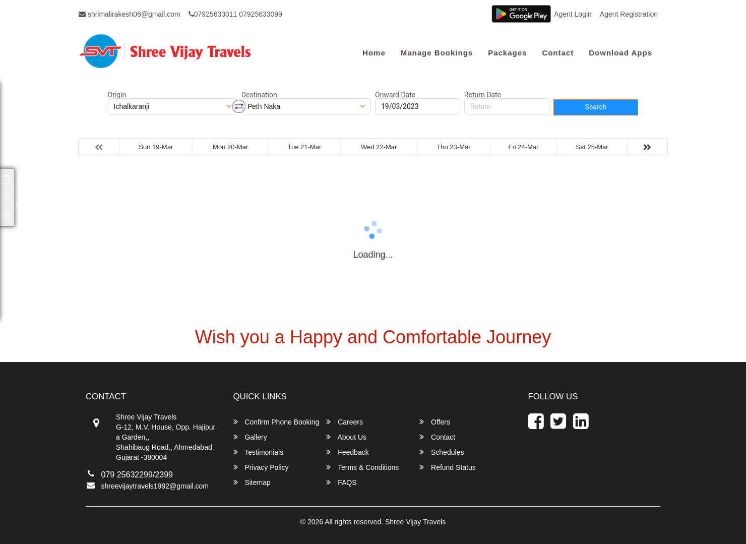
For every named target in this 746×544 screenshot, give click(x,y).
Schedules (441, 452)
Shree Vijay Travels (415, 522)
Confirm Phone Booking (276, 421)
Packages (507, 52)
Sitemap (252, 482)
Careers (344, 421)
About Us (346, 437)
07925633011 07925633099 (235, 14)
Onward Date (395, 94)
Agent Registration (629, 14)
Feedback (347, 452)
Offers (434, 421)
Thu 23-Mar (453, 147)
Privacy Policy (261, 467)
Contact (558, 52)
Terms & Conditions (362, 467)
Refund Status (447, 467)
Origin (117, 94)
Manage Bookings (437, 52)
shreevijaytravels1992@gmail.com (155, 486)
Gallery (250, 437)
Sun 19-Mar (156, 147)
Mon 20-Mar (230, 147)
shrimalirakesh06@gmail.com (129, 14)
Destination (259, 94)
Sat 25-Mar (592, 147)
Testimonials (258, 452)
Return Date (482, 94)
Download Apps (620, 52)
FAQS (341, 482)
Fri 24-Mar (523, 147)
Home (374, 52)
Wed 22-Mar (379, 147)
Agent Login (573, 14)
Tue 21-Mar (305, 147)
